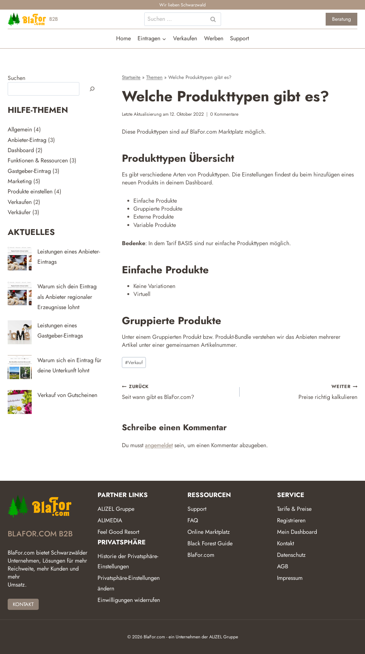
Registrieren (291, 520)
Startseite (131, 77)
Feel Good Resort (118, 532)
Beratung (341, 19)
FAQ (192, 520)
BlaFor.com (200, 555)
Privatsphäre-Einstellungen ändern (129, 583)
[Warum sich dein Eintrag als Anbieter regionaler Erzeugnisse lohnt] (20, 293)
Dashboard (21, 150)
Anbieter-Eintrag (27, 140)
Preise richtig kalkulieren (301, 391)
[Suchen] (92, 89)
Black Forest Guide (210, 543)
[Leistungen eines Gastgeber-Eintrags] (20, 332)
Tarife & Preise (294, 509)
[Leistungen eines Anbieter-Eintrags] (20, 258)
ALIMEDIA (110, 520)
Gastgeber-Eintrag (29, 171)
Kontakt (285, 543)
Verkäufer (19, 212)
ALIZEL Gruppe (116, 509)
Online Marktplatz (208, 532)
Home (123, 38)
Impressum (290, 578)
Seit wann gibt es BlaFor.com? (178, 391)
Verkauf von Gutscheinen (67, 395)
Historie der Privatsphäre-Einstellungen (128, 561)
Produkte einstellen (30, 191)
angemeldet (159, 445)
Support (239, 38)
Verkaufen (185, 38)
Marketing (20, 181)
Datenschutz (291, 555)
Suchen (16, 78)
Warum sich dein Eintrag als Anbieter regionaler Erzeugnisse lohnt (67, 296)
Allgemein (20, 129)
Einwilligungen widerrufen (129, 600)
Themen (154, 77)
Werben (213, 38)
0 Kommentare (224, 114)
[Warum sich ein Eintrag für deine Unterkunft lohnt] (20, 367)
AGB (282, 566)
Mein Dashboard (297, 532)
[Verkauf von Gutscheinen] (20, 402)
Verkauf (134, 362)
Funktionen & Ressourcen (38, 160)
